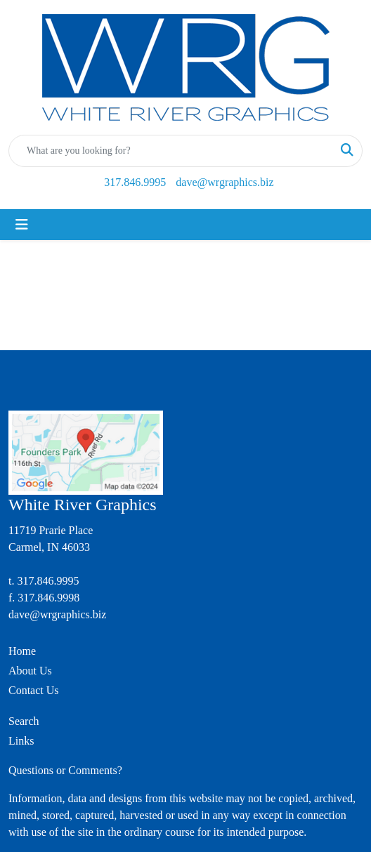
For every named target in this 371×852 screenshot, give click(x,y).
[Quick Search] (170, 151)
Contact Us (33, 690)
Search (23, 721)
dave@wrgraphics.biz (224, 182)
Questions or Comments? (65, 770)
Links (21, 741)
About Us (30, 671)
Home (22, 651)
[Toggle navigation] (22, 224)
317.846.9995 (135, 182)
